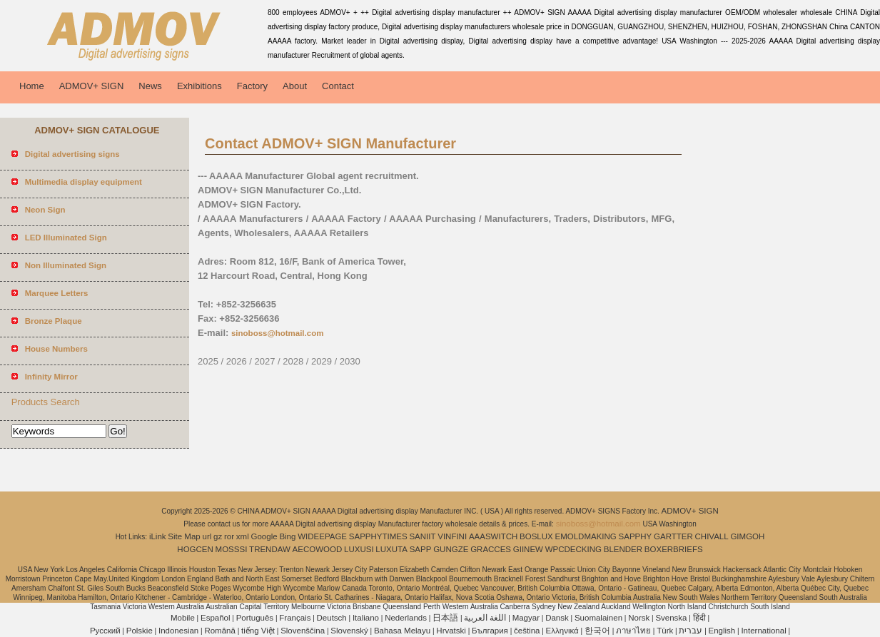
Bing (287, 536)
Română (219, 630)
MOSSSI (232, 549)
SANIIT (422, 536)
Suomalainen (598, 617)
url (207, 536)
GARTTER (673, 536)
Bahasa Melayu (402, 630)
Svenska (671, 617)
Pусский (105, 630)
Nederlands (406, 617)
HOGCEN (195, 549)
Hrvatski (451, 630)
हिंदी (699, 617)
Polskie (139, 630)
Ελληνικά (562, 630)
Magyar (526, 617)
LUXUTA (391, 549)
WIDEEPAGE (322, 536)
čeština (527, 630)
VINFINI (452, 536)
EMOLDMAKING (586, 536)
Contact (338, 86)
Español (216, 617)
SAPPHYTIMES (378, 536)
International (763, 630)
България (490, 630)
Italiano (366, 617)
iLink (157, 536)
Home (31, 86)
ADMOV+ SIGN (91, 86)
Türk (665, 630)
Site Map (184, 536)
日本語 (445, 617)
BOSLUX (536, 536)
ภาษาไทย (633, 630)
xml (242, 536)
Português (254, 617)
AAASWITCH (493, 536)
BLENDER (623, 549)
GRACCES (490, 549)
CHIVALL (712, 536)
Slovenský (349, 630)
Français (294, 617)
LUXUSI (359, 549)
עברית (690, 630)
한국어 (597, 630)
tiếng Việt (258, 630)
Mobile (183, 617)
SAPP (421, 549)
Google (264, 536)
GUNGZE (450, 549)
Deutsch (332, 617)
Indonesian (178, 630)
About (295, 86)
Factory (252, 86)
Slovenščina (302, 630)
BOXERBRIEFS (673, 549)
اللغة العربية (485, 617)
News (150, 86)
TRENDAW (269, 549)
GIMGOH (747, 536)
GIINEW (528, 549)
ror (229, 536)
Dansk (557, 617)
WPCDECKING (573, 549)
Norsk (638, 617)
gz (217, 536)
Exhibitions (199, 86)
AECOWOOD (318, 549)
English (722, 630)
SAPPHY (635, 536)
